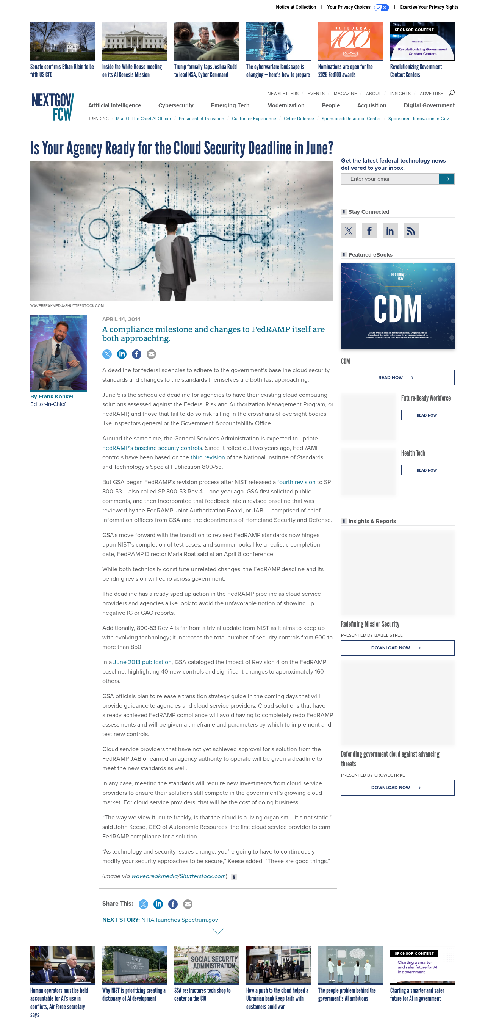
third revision (208, 457)
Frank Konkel (56, 396)
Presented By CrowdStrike (373, 775)
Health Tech (413, 452)
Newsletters (283, 93)
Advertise (431, 93)
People (331, 105)
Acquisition (371, 105)
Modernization (286, 105)
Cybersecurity (176, 105)
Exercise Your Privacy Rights (429, 7)
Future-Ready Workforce (426, 398)
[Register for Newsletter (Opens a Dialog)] (446, 179)
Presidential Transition (201, 118)
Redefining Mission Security (370, 623)
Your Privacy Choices (358, 7)
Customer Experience (254, 118)
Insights (400, 93)
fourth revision (296, 482)
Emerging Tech (230, 105)
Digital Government (429, 105)
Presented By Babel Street (373, 635)
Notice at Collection (296, 7)
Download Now (398, 648)
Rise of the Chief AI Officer (143, 118)
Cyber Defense (299, 118)
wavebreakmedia (154, 876)
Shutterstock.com (203, 876)
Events (316, 93)
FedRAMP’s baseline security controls (152, 447)
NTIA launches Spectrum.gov (179, 919)
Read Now (398, 377)
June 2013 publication (142, 662)
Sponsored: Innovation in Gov (418, 118)
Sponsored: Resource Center (351, 118)
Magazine (345, 93)
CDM (345, 361)
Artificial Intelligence (114, 105)
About (373, 93)
